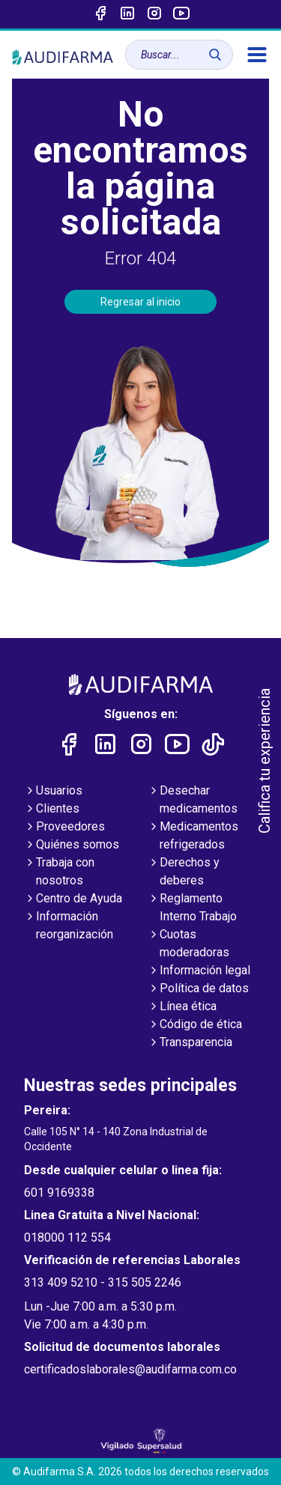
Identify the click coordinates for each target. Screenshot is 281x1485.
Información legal (199, 971)
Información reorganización (68, 926)
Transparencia (190, 1043)
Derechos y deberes (184, 872)
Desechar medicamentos (193, 800)
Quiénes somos (71, 845)
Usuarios (53, 791)
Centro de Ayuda (73, 899)
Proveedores (64, 827)
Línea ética (182, 1007)
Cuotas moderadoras (188, 944)
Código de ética (195, 1025)
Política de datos (198, 989)
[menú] (257, 55)
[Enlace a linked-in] (127, 14)
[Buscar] (215, 55)
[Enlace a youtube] (181, 14)
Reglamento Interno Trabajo (192, 908)
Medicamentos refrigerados (193, 836)
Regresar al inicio (140, 302)
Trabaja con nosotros (59, 872)
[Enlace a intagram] (154, 14)
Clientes (51, 809)
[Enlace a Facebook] (100, 14)
